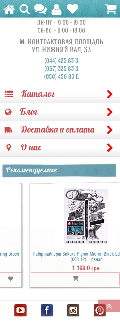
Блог (21, 112)
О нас (23, 148)
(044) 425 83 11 (61, 61)
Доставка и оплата (49, 130)
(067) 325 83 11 (61, 69)
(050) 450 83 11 (61, 77)
